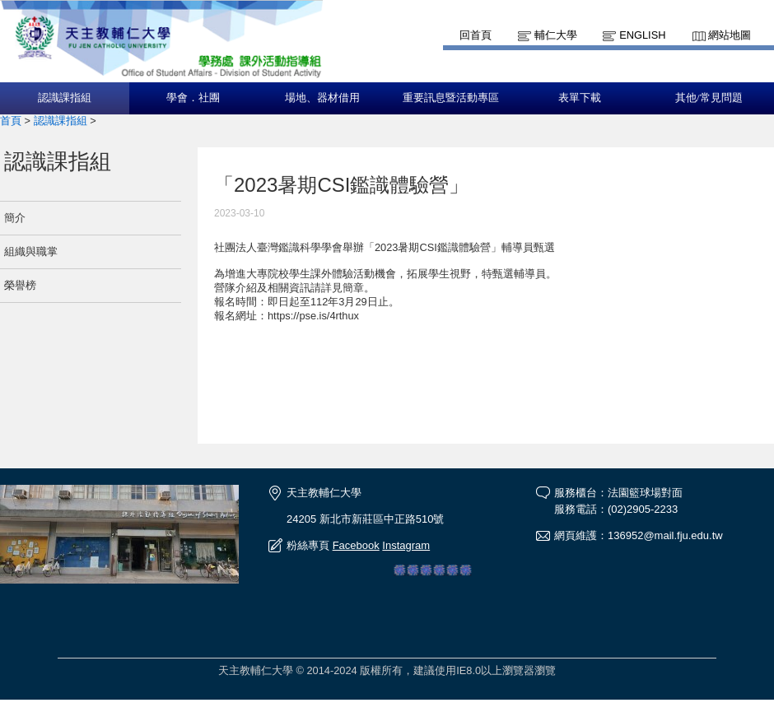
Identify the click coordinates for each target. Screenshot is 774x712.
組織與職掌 (31, 251)
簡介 (15, 218)
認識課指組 (64, 98)
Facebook (356, 545)
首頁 (10, 120)
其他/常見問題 (709, 98)
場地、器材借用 (322, 98)
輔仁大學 (555, 35)
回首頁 (475, 35)
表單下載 (579, 98)
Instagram (406, 545)
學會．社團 (193, 98)
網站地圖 (729, 35)
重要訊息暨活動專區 (451, 98)
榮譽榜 (20, 285)
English (642, 35)
